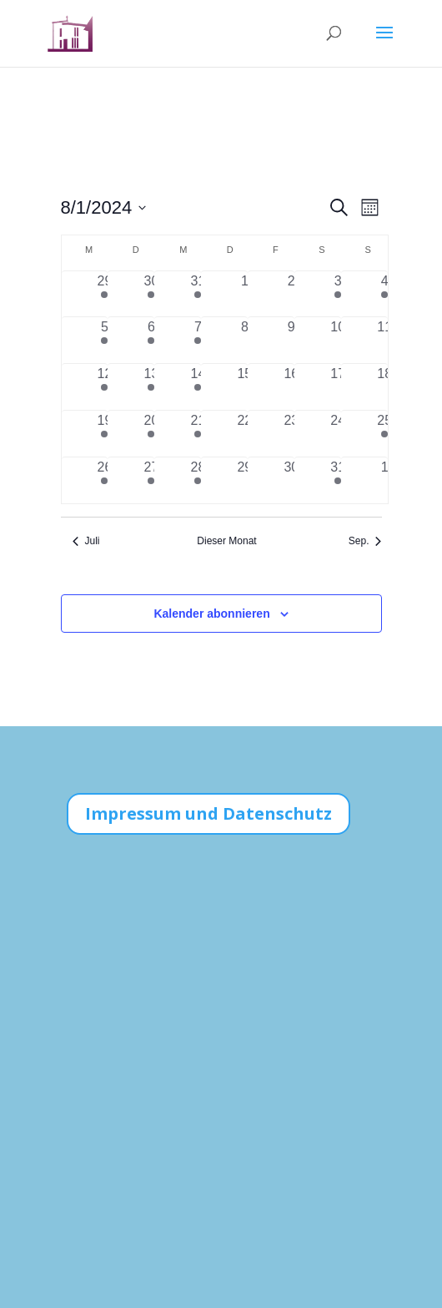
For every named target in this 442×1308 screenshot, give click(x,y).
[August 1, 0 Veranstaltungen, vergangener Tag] (244, 294)
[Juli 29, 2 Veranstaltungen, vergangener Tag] (105, 294)
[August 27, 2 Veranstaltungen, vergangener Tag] (151, 480)
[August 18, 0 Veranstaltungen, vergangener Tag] (384, 387)
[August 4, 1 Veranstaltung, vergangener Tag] (384, 294)
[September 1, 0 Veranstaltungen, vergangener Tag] (384, 480)
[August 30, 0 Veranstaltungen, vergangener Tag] (291, 480)
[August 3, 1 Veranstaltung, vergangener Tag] (337, 294)
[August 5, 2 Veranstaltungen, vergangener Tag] (105, 340)
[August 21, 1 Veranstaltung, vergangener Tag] (197, 434)
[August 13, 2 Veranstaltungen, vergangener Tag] (151, 387)
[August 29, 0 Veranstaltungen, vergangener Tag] (244, 480)
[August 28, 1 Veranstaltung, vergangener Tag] (197, 480)
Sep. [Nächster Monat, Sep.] (365, 541)
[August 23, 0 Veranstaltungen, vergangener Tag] (291, 434)
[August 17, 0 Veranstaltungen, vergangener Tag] (337, 387)
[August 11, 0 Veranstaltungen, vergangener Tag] (384, 340)
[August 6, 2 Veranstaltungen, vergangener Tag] (151, 340)
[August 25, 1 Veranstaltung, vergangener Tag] (384, 434)
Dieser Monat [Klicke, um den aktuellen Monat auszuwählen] (226, 541)
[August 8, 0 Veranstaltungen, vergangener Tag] (244, 340)
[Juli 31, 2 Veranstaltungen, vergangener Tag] (197, 294)
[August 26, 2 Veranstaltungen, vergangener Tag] (105, 480)
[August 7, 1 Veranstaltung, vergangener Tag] (197, 340)
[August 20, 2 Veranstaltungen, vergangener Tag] (151, 434)
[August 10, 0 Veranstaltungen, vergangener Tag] (337, 340)
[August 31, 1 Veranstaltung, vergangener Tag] (337, 480)
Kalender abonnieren (211, 613)
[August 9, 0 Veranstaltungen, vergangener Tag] (291, 340)
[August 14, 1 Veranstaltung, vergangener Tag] (197, 387)
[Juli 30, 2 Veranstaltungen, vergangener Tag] (151, 294)
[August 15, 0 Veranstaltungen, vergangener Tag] (244, 387)
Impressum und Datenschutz (208, 813)
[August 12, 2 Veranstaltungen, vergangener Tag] (105, 387)
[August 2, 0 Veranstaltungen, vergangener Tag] (291, 294)
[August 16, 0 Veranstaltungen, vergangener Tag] (291, 387)
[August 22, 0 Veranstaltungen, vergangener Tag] (244, 434)
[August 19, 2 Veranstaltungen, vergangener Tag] (105, 434)
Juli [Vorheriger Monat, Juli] (86, 541)
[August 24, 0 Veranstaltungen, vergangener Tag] (337, 434)
